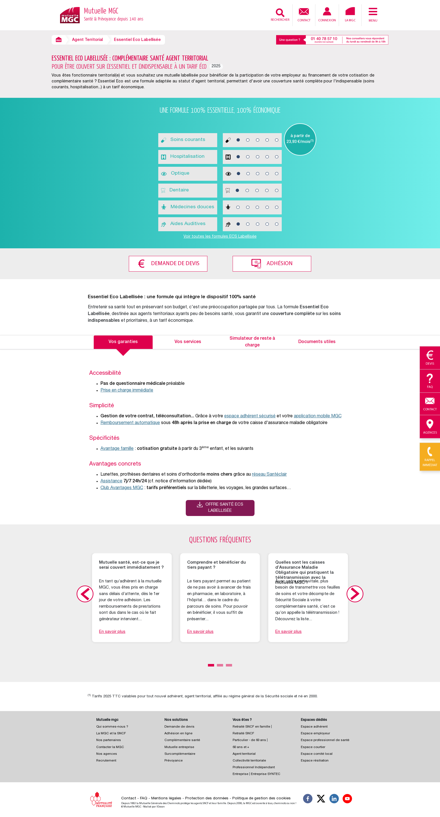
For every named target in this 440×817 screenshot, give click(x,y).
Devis (430, 358)
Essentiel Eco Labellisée (137, 40)
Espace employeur (315, 733)
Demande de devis (175, 264)
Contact (303, 14)
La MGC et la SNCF (111, 733)
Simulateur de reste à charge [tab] (252, 342)
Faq (430, 381)
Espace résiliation (315, 760)
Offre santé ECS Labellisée (224, 508)
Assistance (111, 481)
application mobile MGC (318, 416)
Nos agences (106, 754)
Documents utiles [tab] (317, 342)
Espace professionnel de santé (325, 740)
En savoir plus (112, 632)
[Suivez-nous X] (321, 799)
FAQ (143, 798)
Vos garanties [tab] (123, 342)
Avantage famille (117, 449)
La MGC (350, 14)
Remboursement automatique (130, 423)
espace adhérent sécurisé (250, 416)
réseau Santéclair (269, 475)
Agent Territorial (87, 40)
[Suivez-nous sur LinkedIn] (334, 799)
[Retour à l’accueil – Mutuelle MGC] (70, 14)
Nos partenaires (108, 740)
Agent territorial (244, 754)
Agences (430, 426)
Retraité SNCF (243, 733)
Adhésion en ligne (178, 733)
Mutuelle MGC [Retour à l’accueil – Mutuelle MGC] (113, 15)
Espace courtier (313, 747)
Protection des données (206, 798)
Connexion (327, 14)
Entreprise (240, 774)
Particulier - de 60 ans (249, 740)
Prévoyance (173, 760)
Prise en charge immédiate (126, 390)
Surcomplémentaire (179, 754)
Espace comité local (317, 754)
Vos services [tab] (188, 342)
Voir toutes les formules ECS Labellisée (220, 237)
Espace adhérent (314, 726)
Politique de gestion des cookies (261, 798)
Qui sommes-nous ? (112, 726)
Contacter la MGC (110, 747)
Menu (373, 14)
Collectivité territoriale (249, 760)
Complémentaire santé (182, 740)
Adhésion (280, 264)
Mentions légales (166, 798)
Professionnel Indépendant (254, 767)
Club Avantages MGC (121, 488)
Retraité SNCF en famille (252, 726)
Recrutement (106, 760)
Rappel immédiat (430, 457)
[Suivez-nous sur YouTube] (347, 799)
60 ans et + (241, 747)
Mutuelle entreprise (179, 747)
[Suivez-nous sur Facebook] (308, 799)
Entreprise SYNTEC (265, 774)
